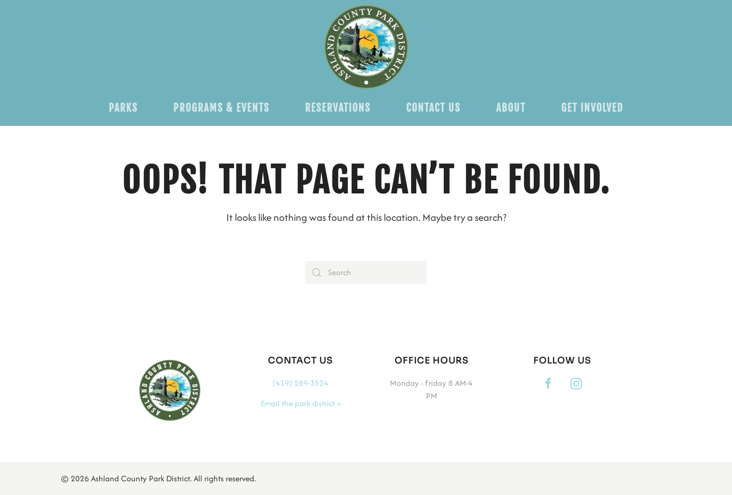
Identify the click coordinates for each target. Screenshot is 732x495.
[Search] (366, 272)
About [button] (511, 108)
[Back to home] (366, 47)
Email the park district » (301, 403)
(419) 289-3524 (300, 383)
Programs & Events (221, 108)
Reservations (338, 108)
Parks (123, 108)
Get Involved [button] (592, 108)
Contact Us (433, 108)
